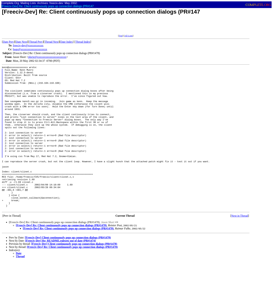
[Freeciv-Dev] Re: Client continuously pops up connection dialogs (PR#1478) (61, 253)
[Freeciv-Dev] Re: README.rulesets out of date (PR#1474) (60, 268)
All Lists (128, 35)
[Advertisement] (65, 26)
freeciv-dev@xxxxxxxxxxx (28, 45)
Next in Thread (239, 243)
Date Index (66, 41)
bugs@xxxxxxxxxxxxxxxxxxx (30, 49)
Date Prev (8, 41)
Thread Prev (36, 41)
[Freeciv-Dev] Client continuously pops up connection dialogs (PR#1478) (68, 265)
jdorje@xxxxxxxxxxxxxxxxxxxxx (47, 56)
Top (120, 35)
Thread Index (82, 41)
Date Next (21, 41)
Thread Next (51, 41)
